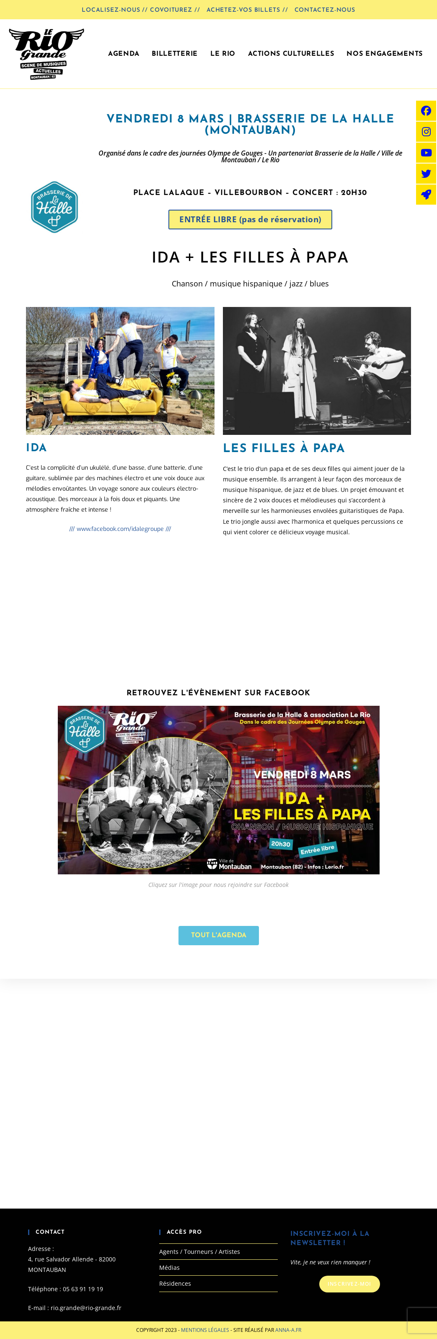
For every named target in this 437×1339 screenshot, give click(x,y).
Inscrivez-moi (350, 1283)
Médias (169, 1267)
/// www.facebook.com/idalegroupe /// (120, 529)
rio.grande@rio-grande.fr (86, 1308)
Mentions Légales (205, 1330)
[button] (250, 219)
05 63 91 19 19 (83, 1289)
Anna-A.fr (288, 1330)
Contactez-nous (325, 10)
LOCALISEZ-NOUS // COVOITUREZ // (141, 10)
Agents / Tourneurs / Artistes (199, 1252)
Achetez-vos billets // (247, 10)
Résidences (175, 1283)
